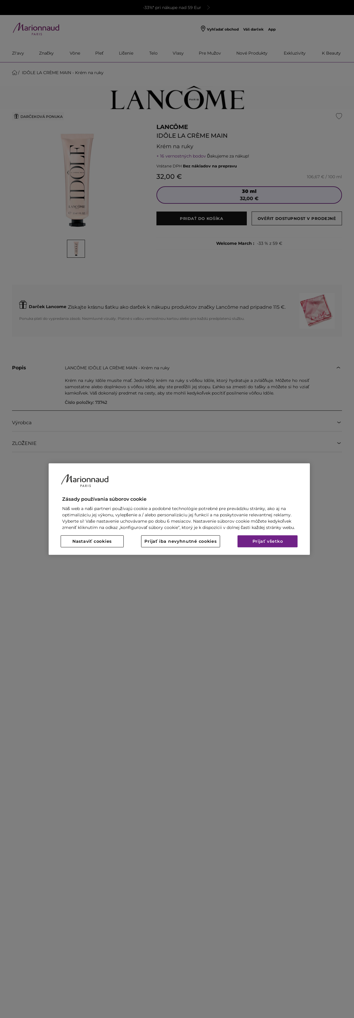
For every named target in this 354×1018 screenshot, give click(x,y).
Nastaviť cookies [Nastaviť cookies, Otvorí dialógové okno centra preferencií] (92, 541)
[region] (179, 509)
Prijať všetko (268, 541)
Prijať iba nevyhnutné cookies (180, 541)
